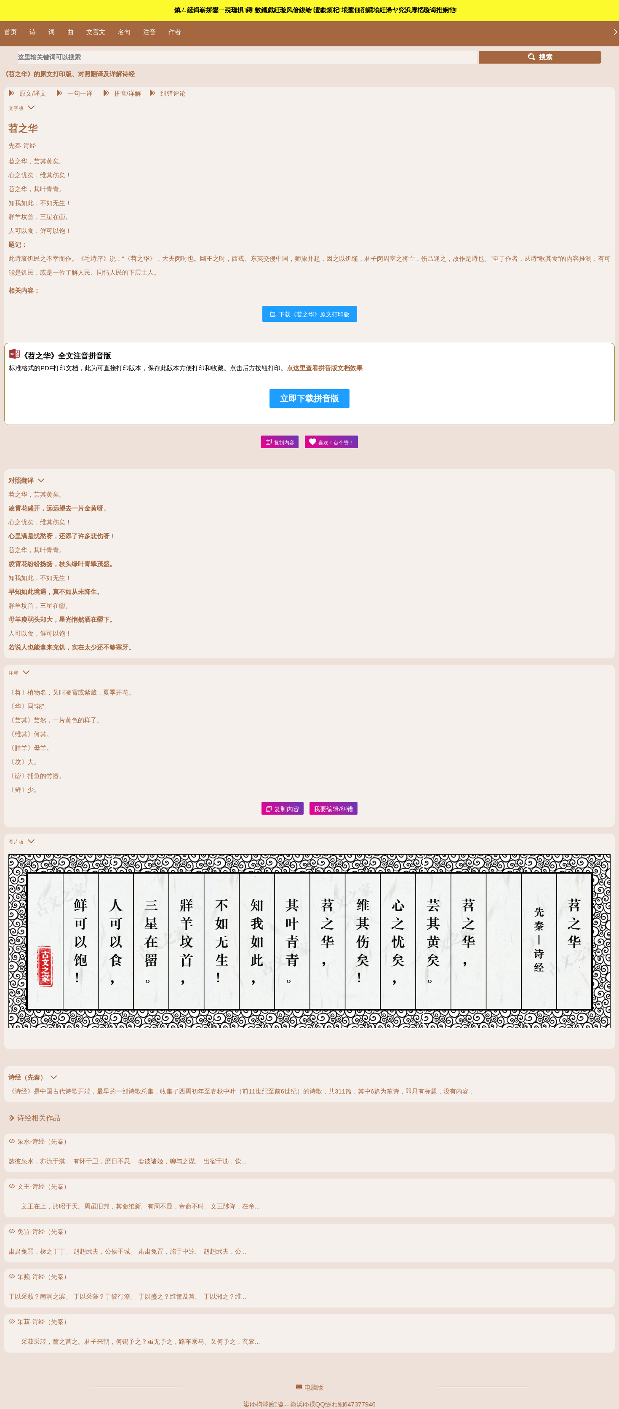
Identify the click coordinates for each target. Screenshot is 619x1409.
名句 (124, 31)
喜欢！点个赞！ (331, 442)
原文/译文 (27, 93)
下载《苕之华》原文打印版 (310, 314)
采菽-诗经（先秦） (43, 1321)
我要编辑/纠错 (333, 809)
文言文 (95, 31)
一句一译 (74, 93)
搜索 (540, 57)
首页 (10, 31)
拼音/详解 (122, 93)
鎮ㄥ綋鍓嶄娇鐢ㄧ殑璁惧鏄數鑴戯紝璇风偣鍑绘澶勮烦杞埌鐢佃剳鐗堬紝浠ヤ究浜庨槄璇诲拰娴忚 (315, 9)
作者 (174, 31)
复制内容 (279, 442)
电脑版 (309, 1387)
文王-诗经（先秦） (43, 1186)
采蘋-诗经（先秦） (43, 1276)
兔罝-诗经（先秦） (43, 1231)
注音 (149, 31)
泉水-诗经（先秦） (43, 1141)
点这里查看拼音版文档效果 (325, 368)
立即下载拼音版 (309, 398)
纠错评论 (167, 93)
